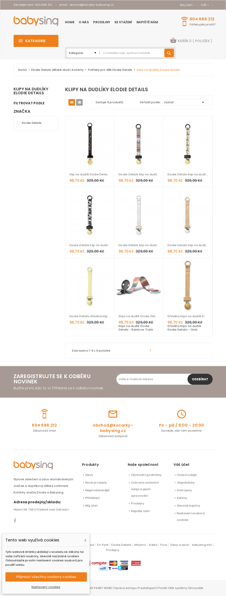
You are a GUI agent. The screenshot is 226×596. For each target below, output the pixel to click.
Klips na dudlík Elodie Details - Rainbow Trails (139, 316)
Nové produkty (96, 482)
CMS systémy (177, 588)
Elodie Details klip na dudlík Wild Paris (90, 245)
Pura (163, 544)
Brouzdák (196, 588)
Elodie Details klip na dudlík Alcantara (188, 245)
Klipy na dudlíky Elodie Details (31, 91)
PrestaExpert (147, 588)
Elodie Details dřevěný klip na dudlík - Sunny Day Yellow (90, 316)
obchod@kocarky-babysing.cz (92, 5)
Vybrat (184, 102)
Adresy (182, 498)
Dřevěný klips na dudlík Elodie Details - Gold (188, 316)
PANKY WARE (103, 588)
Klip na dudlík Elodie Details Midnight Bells (90, 174)
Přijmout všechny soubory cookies (46, 576)
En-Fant (102, 544)
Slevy (89, 475)
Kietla (153, 544)
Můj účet (91, 505)
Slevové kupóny (188, 505)
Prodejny (137, 503)
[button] (191, 41)
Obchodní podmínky (146, 475)
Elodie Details (32, 123)
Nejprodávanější (97, 490)
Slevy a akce (179, 544)
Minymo (140, 544)
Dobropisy (184, 490)
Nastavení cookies (46, 587)
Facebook (15, 521)
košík (191, 40)
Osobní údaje (187, 475)
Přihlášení (92, 498)
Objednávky (186, 482)
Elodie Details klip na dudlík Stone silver (139, 245)
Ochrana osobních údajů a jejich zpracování (145, 489)
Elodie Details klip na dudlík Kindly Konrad (188, 174)
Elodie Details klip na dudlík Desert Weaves (139, 174)
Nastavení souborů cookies (191, 516)
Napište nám (140, 511)
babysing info (202, 544)
